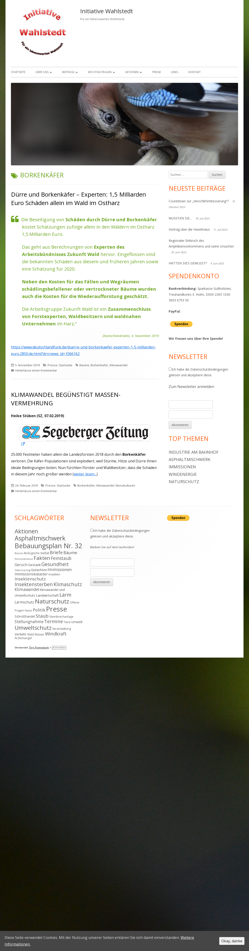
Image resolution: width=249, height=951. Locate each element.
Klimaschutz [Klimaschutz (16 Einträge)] (68, 584)
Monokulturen (125, 485)
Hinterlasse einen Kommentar (36, 370)
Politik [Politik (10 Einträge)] (39, 610)
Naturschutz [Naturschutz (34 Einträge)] (52, 601)
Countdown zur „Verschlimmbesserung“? (199, 201)
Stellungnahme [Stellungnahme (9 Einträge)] (29, 621)
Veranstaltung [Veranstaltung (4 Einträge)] (61, 629)
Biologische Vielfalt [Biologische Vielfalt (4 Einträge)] (36, 553)
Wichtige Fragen (100, 72)
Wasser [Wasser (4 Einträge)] (39, 634)
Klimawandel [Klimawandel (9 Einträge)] (27, 589)
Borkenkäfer (99, 365)
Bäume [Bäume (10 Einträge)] (70, 552)
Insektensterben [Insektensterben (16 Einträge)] (34, 584)
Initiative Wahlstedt (106, 11)
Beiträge (68, 72)
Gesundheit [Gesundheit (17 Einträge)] (55, 564)
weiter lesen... (85, 474)
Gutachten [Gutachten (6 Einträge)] (39, 569)
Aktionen (132, 72)
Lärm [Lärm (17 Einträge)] (65, 594)
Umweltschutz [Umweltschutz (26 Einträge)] (33, 627)
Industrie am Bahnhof (194, 452)
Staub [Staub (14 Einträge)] (42, 616)
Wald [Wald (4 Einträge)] (30, 634)
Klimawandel (118, 365)
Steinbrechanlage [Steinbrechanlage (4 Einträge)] (61, 617)
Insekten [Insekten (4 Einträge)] (54, 574)
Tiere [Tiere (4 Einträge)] (67, 622)
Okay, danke (231, 940)
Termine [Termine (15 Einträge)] (53, 621)
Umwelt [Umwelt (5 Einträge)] (77, 622)
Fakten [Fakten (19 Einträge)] (42, 557)
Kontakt (194, 72)
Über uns (42, 72)
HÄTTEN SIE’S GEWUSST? (188, 263)
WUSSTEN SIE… (180, 218)
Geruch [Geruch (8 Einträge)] (21, 564)
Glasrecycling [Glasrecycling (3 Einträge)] (22, 570)
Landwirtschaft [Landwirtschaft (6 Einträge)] (47, 595)
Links (174, 72)
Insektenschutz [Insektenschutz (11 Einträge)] (30, 579)
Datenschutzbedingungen (209, 369)
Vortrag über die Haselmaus (189, 229)
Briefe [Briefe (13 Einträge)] (56, 552)
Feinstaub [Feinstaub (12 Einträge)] (61, 558)
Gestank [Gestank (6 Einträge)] (34, 564)
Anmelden (59, 647)
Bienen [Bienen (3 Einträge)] (19, 553)
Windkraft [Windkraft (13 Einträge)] (56, 634)
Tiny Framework (39, 647)
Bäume (84, 365)
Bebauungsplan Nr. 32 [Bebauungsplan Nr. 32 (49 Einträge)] (48, 545)
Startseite (18, 72)
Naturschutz (184, 481)
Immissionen (182, 466)
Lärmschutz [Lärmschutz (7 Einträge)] (24, 602)
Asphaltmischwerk (189, 459)
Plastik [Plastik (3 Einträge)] (28, 610)
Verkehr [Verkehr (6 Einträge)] (21, 634)
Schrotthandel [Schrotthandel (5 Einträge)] (25, 616)
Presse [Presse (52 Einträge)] (56, 609)
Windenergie (183, 474)
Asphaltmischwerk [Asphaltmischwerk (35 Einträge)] (40, 538)
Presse (156, 72)
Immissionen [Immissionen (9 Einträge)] (60, 569)
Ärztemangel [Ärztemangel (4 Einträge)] (23, 638)
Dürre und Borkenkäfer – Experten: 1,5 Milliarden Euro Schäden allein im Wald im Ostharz (78, 198)
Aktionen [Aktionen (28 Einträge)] (26, 531)
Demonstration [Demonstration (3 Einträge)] (24, 559)
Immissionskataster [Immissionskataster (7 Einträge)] (31, 574)
